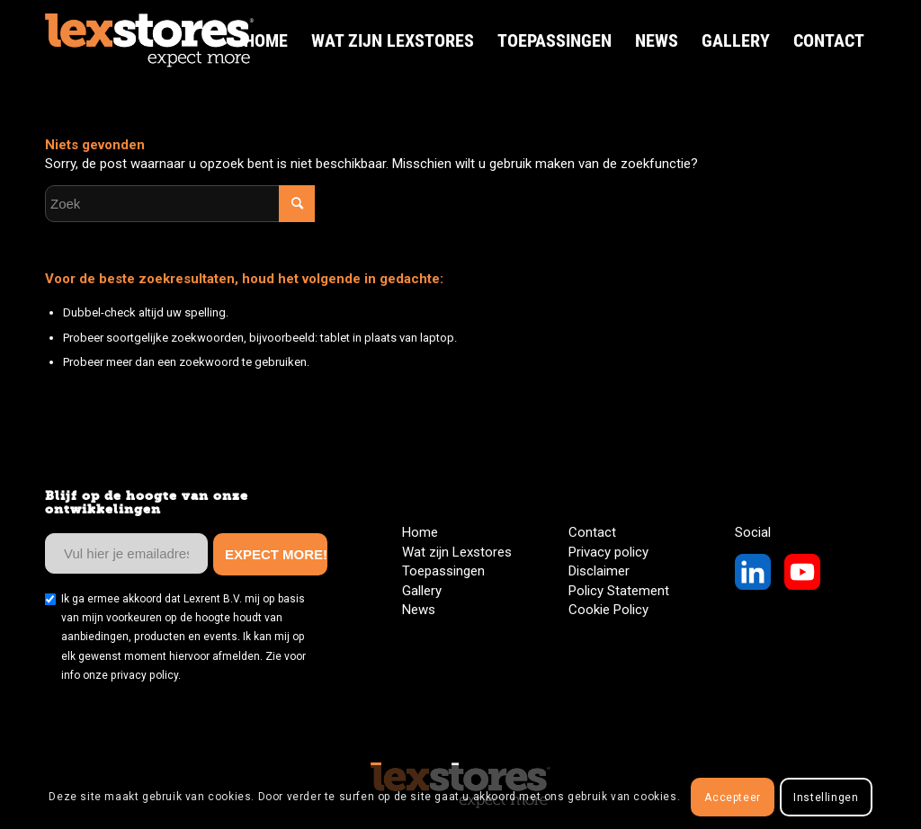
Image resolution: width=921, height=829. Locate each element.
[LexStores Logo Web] (149, 40)
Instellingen (825, 797)
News (418, 610)
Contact (592, 532)
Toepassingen (443, 571)
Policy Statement (618, 591)
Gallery (422, 591)
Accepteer (732, 797)
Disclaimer (599, 571)
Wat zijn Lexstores (457, 552)
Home (420, 532)
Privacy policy (608, 552)
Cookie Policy (608, 610)
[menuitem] (266, 40)
